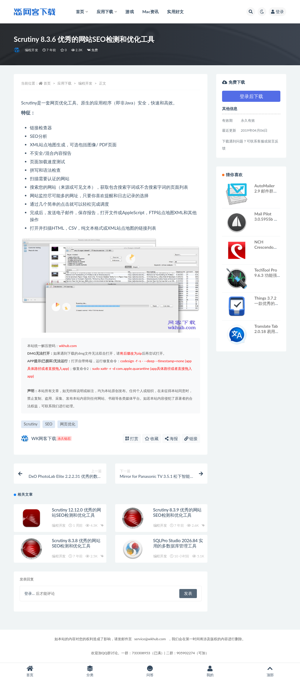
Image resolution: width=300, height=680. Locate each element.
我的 (210, 671)
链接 (191, 438)
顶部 (270, 671)
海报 (171, 438)
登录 (277, 11)
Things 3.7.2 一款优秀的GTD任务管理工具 (266, 306)
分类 (90, 671)
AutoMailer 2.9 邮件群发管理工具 (265, 191)
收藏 (152, 438)
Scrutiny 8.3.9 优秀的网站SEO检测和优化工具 (177, 512)
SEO (48, 424)
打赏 (131, 438)
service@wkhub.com (150, 639)
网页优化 (67, 424)
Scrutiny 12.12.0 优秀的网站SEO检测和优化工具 (76, 512)
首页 (47, 83)
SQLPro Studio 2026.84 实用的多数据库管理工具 (178, 543)
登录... (29, 593)
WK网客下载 (46, 438)
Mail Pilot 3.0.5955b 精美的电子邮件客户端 (266, 221)
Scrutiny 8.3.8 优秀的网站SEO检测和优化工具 (76, 543)
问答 (150, 671)
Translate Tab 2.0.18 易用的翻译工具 (266, 331)
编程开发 (31, 50)
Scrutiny (31, 424)
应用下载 (64, 83)
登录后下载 (251, 96)
